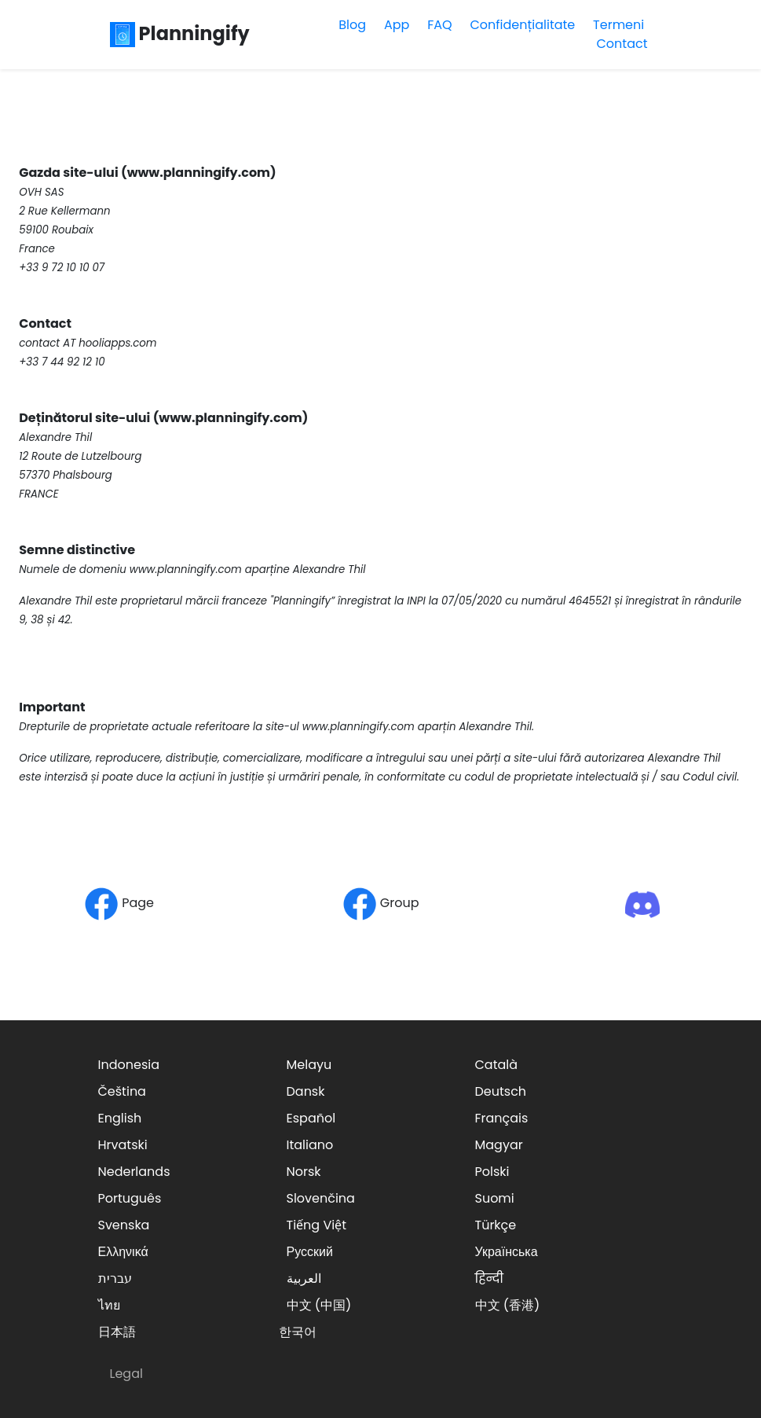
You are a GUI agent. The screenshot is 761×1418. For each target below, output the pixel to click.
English (120, 1118)
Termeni (618, 25)
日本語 (117, 1332)
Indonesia (129, 1065)
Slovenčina (321, 1198)
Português (130, 1198)
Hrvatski (123, 1145)
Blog (352, 25)
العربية (304, 1278)
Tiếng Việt (317, 1225)
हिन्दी (489, 1278)
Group (380, 903)
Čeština (122, 1091)
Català (496, 1065)
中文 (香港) (507, 1305)
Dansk (306, 1091)
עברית (115, 1278)
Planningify (180, 33)
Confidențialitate (522, 25)
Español (311, 1118)
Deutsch (501, 1091)
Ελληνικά (123, 1252)
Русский (310, 1252)
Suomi (494, 1198)
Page (119, 903)
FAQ (439, 25)
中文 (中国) (319, 1305)
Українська (506, 1252)
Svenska (124, 1225)
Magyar (499, 1145)
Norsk (304, 1172)
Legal (126, 1374)
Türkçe (496, 1225)
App (396, 25)
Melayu (309, 1065)
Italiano (310, 1145)
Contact (621, 44)
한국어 (297, 1332)
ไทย (109, 1305)
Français (502, 1118)
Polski (492, 1172)
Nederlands (134, 1172)
